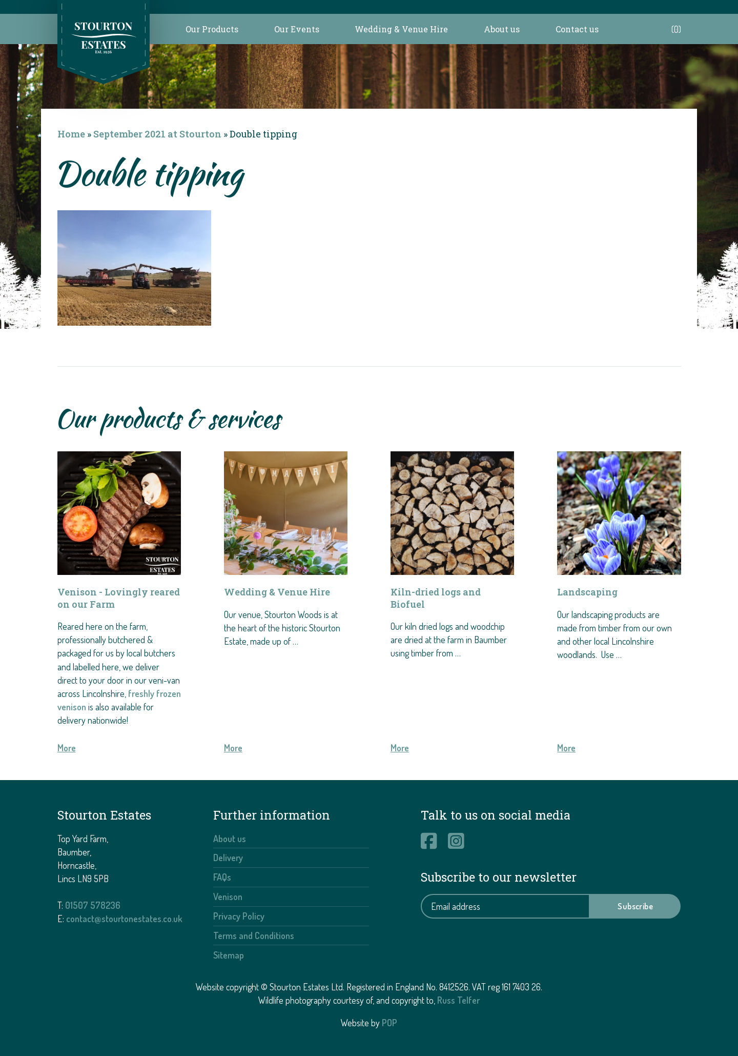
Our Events (296, 29)
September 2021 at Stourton (157, 134)
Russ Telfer (458, 1000)
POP (389, 1022)
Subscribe (635, 906)
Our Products (212, 29)
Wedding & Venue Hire (401, 29)
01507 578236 (92, 905)
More (66, 747)
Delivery (228, 857)
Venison (227, 896)
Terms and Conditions (253, 935)
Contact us (577, 29)
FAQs (222, 877)
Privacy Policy (238, 916)
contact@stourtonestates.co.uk (124, 918)
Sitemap (228, 955)
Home (71, 134)
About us (502, 29)
